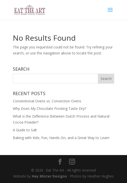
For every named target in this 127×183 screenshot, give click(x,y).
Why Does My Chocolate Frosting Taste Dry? (49, 108)
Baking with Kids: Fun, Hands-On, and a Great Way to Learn (61, 137)
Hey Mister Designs (49, 176)
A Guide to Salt (25, 130)
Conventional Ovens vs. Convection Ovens (47, 101)
